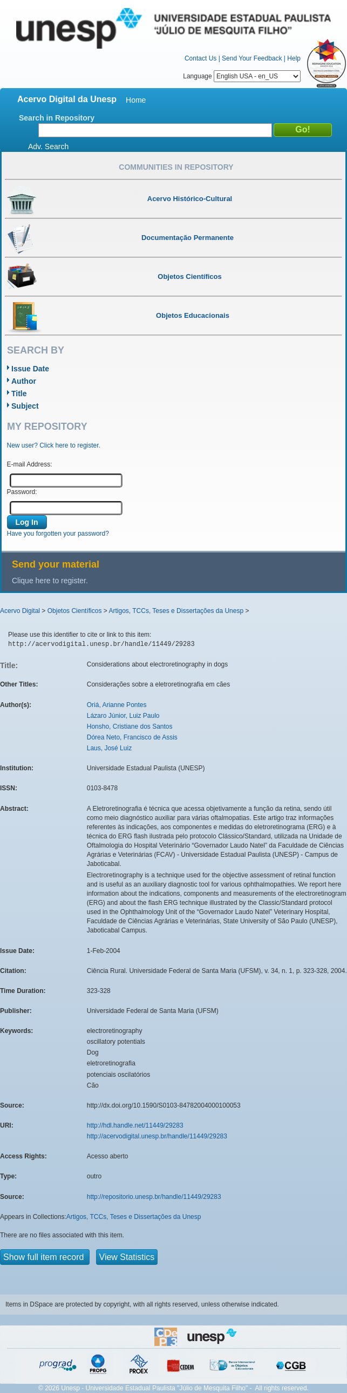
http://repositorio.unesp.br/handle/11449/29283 (154, 1197)
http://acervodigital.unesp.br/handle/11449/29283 (157, 1136)
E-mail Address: (29, 464)
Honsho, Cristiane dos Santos (130, 726)
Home (136, 100)
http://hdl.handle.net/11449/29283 (135, 1125)
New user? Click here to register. (53, 445)
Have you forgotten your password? (58, 533)
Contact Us (200, 58)
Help (294, 58)
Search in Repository (56, 118)
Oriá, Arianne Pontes (117, 705)
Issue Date (30, 368)
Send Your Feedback (252, 58)
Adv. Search (48, 146)
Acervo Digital (20, 611)
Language (242, 76)
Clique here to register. (50, 580)
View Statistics (127, 1257)
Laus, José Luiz (109, 748)
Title (19, 393)
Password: (22, 492)
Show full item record (44, 1257)
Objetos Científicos (74, 611)
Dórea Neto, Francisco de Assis (132, 737)
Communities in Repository (176, 167)
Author (23, 381)
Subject (25, 406)
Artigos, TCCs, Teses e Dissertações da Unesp (175, 611)
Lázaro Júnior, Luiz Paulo (123, 715)
